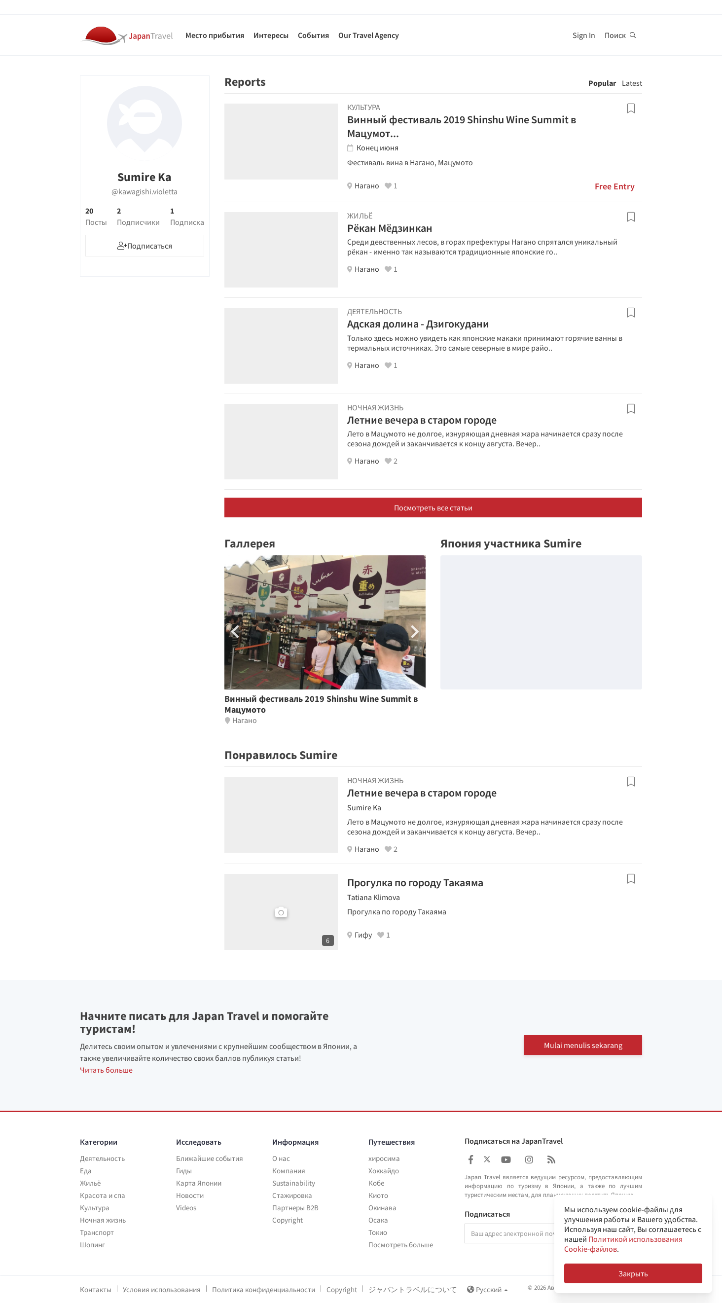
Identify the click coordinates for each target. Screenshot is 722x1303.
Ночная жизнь (103, 1220)
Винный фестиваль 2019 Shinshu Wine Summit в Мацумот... (461, 126)
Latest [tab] (632, 83)
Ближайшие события (209, 1158)
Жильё (90, 1183)
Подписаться (487, 1214)
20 (96, 216)
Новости (190, 1195)
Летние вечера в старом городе (422, 420)
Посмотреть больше (400, 1244)
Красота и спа (102, 1195)
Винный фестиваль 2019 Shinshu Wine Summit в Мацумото (321, 704)
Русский (487, 1289)
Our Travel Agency (368, 35)
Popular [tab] (602, 83)
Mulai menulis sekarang (583, 1045)
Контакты (95, 1289)
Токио (377, 1232)
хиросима (384, 1158)
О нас (281, 1158)
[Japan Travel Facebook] (471, 1159)
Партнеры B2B (295, 1207)
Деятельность (102, 1158)
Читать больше (106, 1070)
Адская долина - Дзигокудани (418, 323)
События (313, 35)
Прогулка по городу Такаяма (415, 882)
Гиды (184, 1170)
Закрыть (633, 1273)
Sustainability (293, 1183)
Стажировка (292, 1195)
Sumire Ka (364, 807)
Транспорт (97, 1232)
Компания (288, 1170)
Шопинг (92, 1244)
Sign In (584, 35)
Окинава (382, 1207)
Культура (94, 1207)
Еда (86, 1170)
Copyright (287, 1220)
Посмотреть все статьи (433, 507)
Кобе (376, 1183)
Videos (186, 1207)
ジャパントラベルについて (412, 1289)
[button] (415, 631)
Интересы (271, 35)
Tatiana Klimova (373, 897)
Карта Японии (198, 1183)
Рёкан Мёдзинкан (390, 228)
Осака (378, 1220)
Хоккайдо (383, 1170)
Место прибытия (214, 35)
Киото (378, 1195)
